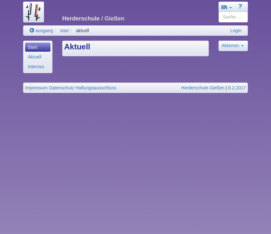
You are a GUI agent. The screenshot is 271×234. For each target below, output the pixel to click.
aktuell (82, 30)
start (64, 30)
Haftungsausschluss (96, 87)
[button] (227, 7)
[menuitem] (37, 47)
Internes (36, 66)
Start (32, 47)
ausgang (41, 30)
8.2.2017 (237, 87)
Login (235, 30)
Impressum (36, 87)
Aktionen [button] (232, 45)
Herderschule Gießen (202, 87)
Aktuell (34, 56)
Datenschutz (61, 87)
